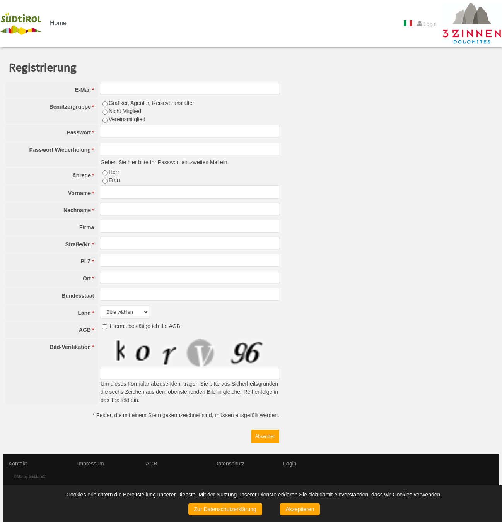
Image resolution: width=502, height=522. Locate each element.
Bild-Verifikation (72, 347)
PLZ (87, 261)
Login (289, 463)
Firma (86, 227)
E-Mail (84, 90)
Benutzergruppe (72, 107)
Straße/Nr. (79, 244)
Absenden (265, 436)
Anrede (83, 175)
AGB (86, 330)
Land (86, 313)
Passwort (80, 132)
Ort (88, 278)
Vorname (81, 193)
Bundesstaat (77, 296)
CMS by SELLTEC (30, 476)
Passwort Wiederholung (61, 150)
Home (58, 22)
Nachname (78, 210)
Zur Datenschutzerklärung (225, 509)
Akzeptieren (300, 509)
